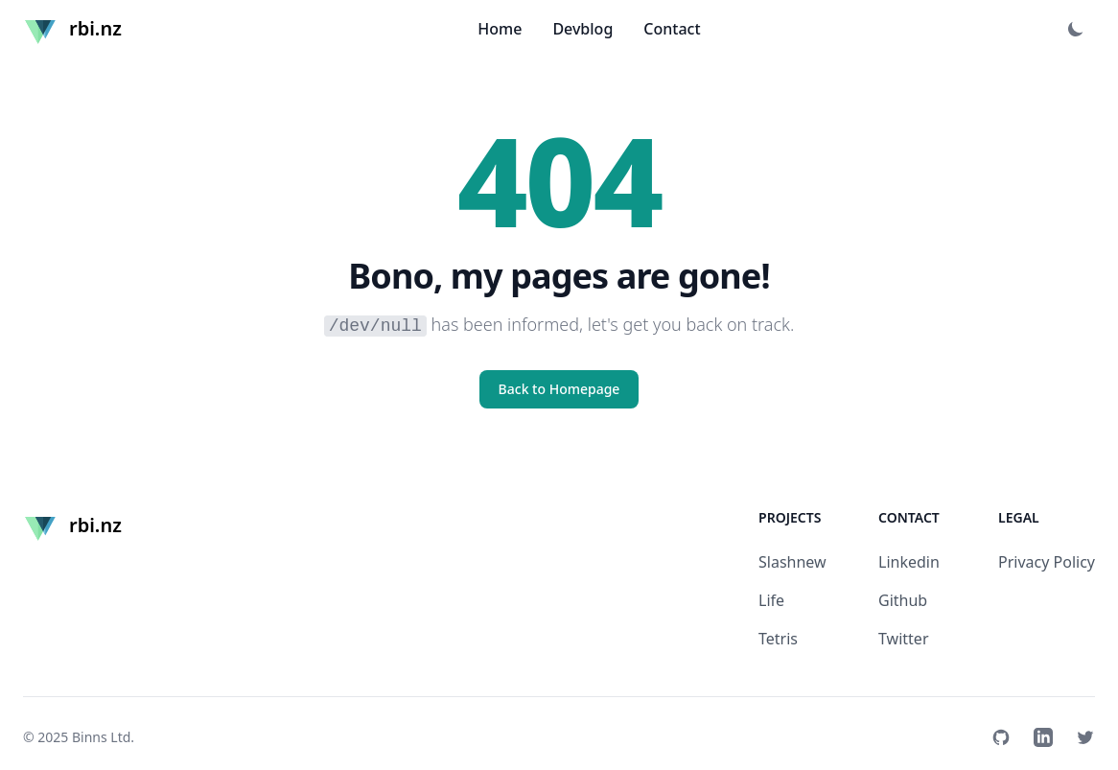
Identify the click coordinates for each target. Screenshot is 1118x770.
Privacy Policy (1046, 561)
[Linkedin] (1043, 737)
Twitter (903, 638)
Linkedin (909, 561)
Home (499, 28)
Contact (671, 28)
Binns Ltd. (103, 737)
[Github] (1001, 737)
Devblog (582, 28)
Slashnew (792, 561)
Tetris (778, 638)
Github (902, 600)
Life (771, 600)
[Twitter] (1085, 737)
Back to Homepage (559, 389)
